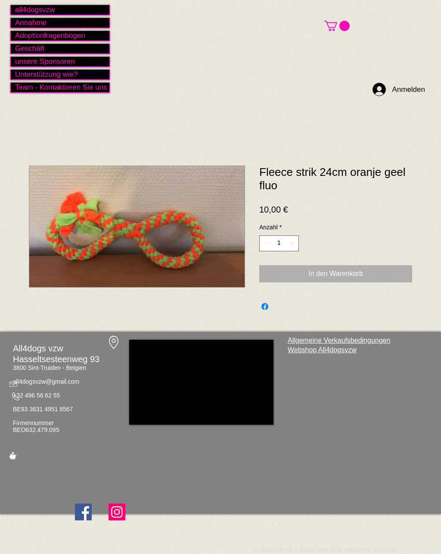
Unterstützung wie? (46, 74)
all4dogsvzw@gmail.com (46, 381)
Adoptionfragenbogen (50, 35)
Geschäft (29, 48)
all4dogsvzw (35, 10)
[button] (337, 26)
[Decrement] (266, 243)
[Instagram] (117, 512)
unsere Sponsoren (45, 61)
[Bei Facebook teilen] (265, 306)
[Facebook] (83, 512)
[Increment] (292, 243)
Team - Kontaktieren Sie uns (61, 87)
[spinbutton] (279, 243)
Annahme (31, 23)
